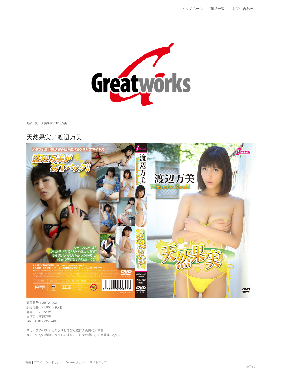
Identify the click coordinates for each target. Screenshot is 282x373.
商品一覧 (217, 9)
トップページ (192, 9)
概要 (28, 362)
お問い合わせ (242, 9)
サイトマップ (98, 362)
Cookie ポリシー (76, 362)
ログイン (251, 366)
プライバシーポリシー (48, 362)
